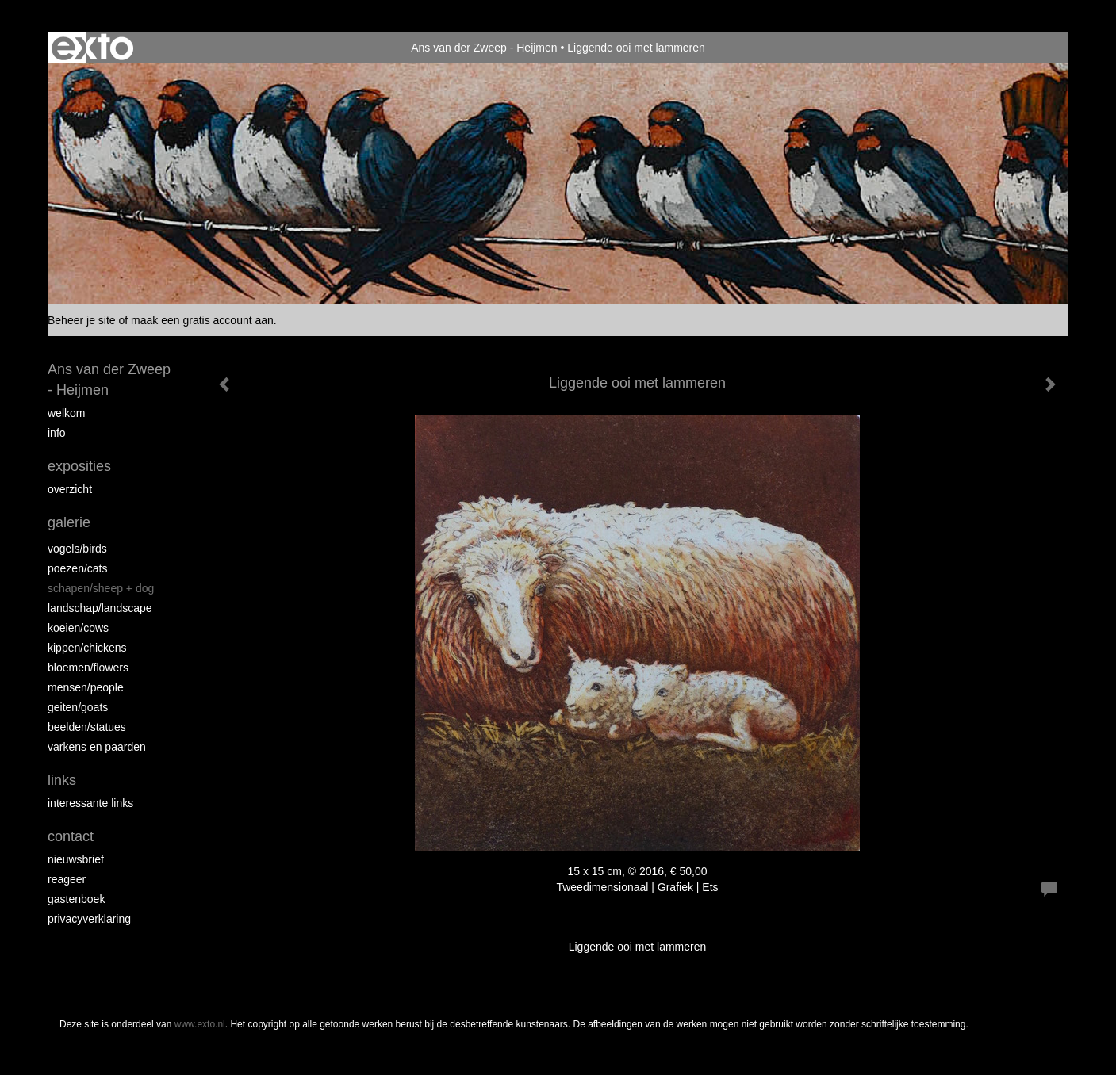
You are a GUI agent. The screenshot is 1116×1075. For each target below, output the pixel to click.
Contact (71, 836)
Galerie (69, 522)
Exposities (79, 466)
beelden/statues (87, 727)
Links (62, 780)
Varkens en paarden (97, 746)
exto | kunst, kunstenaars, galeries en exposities (92, 47)
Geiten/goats (78, 707)
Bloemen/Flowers (88, 667)
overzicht (70, 489)
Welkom (66, 413)
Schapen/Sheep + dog (101, 588)
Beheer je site (82, 320)
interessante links (90, 803)
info (57, 433)
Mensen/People (86, 687)
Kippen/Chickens (87, 647)
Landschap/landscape (100, 608)
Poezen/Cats (78, 568)
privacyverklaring (89, 918)
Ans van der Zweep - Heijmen (484, 47)
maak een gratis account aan (202, 320)
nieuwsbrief (76, 859)
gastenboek (76, 899)
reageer (67, 879)
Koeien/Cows (78, 628)
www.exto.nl (199, 1024)
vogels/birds (77, 548)
